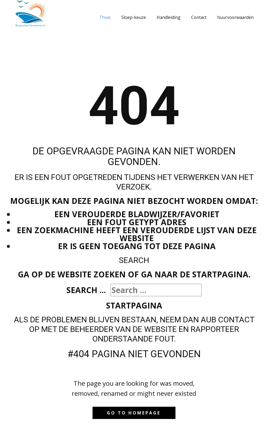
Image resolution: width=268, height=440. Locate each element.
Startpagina (134, 305)
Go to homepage (134, 413)
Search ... (86, 290)
